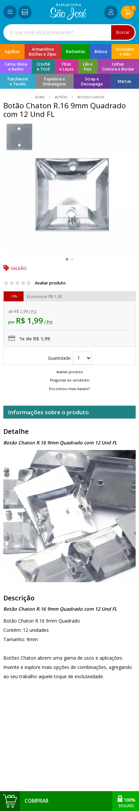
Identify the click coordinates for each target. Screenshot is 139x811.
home (40, 97)
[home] (68, 18)
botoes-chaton (90, 97)
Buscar (123, 32)
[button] (67, 259)
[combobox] (69, 32)
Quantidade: (70, 358)
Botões (61, 97)
